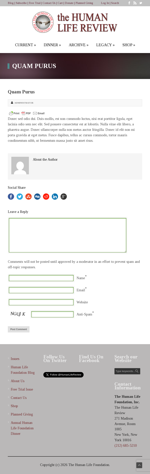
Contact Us (49, 3)
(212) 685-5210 (125, 445)
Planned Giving (84, 3)
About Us (17, 381)
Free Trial (34, 3)
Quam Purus (21, 91)
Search (115, 3)
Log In (105, 3)
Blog (11, 3)
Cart (60, 3)
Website (82, 302)
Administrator (23, 103)
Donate (69, 3)
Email (81, 290)
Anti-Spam (84, 314)
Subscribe (21, 3)
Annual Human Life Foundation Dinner (22, 428)
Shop (14, 406)
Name (81, 278)
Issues (15, 359)
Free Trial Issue (22, 389)
